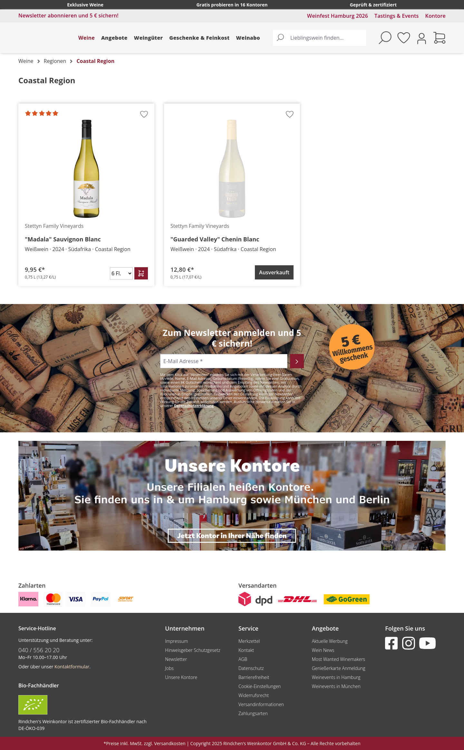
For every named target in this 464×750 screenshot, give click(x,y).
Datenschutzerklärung (194, 405)
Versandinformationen (261, 704)
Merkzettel (249, 641)
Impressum (176, 641)
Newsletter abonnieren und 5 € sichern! (68, 15)
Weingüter (148, 37)
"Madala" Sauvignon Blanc (63, 239)
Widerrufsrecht (253, 695)
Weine (86, 37)
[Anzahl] (121, 273)
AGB (242, 659)
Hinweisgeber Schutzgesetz (192, 650)
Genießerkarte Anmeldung (338, 668)
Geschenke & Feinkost (199, 37)
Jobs (169, 668)
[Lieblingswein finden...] (326, 38)
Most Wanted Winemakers (338, 659)
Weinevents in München (336, 686)
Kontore (435, 15)
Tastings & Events (396, 15)
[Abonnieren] (297, 361)
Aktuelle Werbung (330, 641)
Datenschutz (251, 668)
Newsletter (176, 659)
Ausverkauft (274, 272)
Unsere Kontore (181, 677)
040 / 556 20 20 (39, 650)
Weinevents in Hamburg (336, 677)
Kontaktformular (71, 667)
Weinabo (248, 37)
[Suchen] (280, 38)
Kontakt (246, 650)
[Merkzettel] (404, 37)
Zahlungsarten (253, 713)
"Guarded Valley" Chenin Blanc (214, 239)
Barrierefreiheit (253, 677)
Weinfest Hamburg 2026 (337, 15)
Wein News (323, 650)
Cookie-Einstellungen (259, 686)
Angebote (114, 37)
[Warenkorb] (439, 37)
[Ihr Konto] (421, 38)
